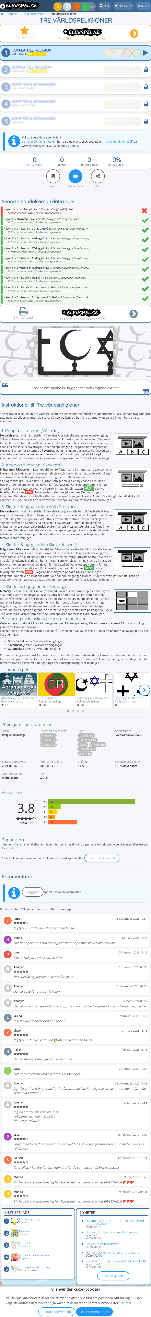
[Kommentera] (75, 176)
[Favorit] (53, 176)
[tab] (68, 711)
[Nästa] (144, 690)
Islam (83, 745)
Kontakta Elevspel (102, 858)
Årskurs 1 (48, 735)
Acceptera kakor (94, 1312)
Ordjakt (24, 1243)
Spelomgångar (34, 164)
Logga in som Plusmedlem (39, 141)
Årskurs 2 (48, 740)
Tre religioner (48, 698)
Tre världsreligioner (118, 141)
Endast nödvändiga (57, 1312)
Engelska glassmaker (35, 1255)
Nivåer (62, 164)
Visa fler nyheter (113, 1276)
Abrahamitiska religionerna (21, 698)
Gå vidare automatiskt (102, 1244)
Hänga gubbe (29, 1219)
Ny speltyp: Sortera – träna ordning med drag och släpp (115, 1222)
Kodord (24, 1231)
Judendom (86, 735)
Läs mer (126, 1303)
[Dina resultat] (86, 7)
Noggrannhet (116, 164)
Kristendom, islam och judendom (101, 698)
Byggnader (87, 749)
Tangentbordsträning (34, 1267)
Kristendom (88, 740)
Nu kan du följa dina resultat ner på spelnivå (111, 1233)
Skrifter (85, 754)
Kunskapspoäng (89, 164)
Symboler (98, 745)
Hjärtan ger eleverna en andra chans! (113, 1252)
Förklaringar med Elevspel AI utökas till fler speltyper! (117, 1262)
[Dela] (98, 176)
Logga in (32, 892)
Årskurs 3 (48, 745)
